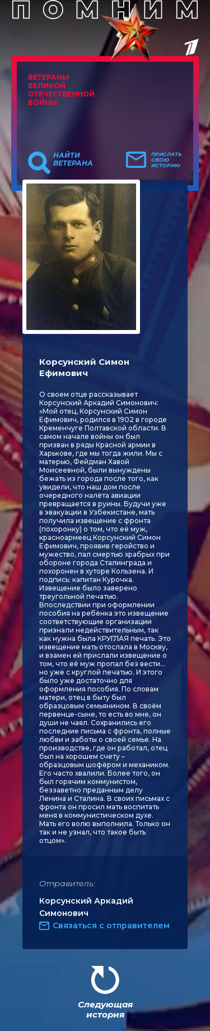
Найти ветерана (73, 159)
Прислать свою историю (166, 160)
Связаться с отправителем (111, 925)
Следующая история (105, 1009)
